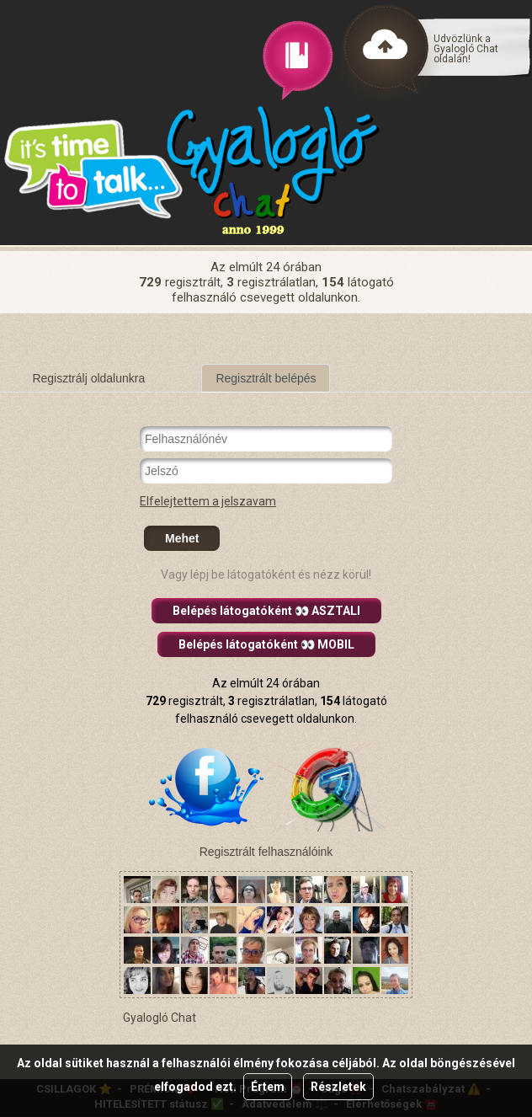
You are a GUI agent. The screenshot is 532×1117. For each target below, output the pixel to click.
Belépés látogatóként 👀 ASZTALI (266, 610)
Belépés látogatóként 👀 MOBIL (266, 644)
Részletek (338, 1086)
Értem (268, 1086)
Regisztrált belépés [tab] (265, 378)
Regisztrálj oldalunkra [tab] (88, 378)
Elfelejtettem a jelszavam (208, 501)
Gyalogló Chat (159, 1017)
